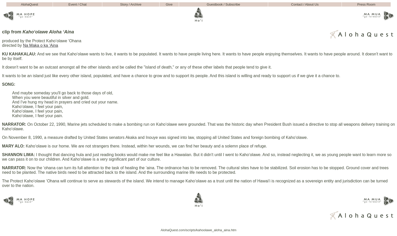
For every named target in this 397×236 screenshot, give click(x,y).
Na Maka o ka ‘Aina (40, 45)
